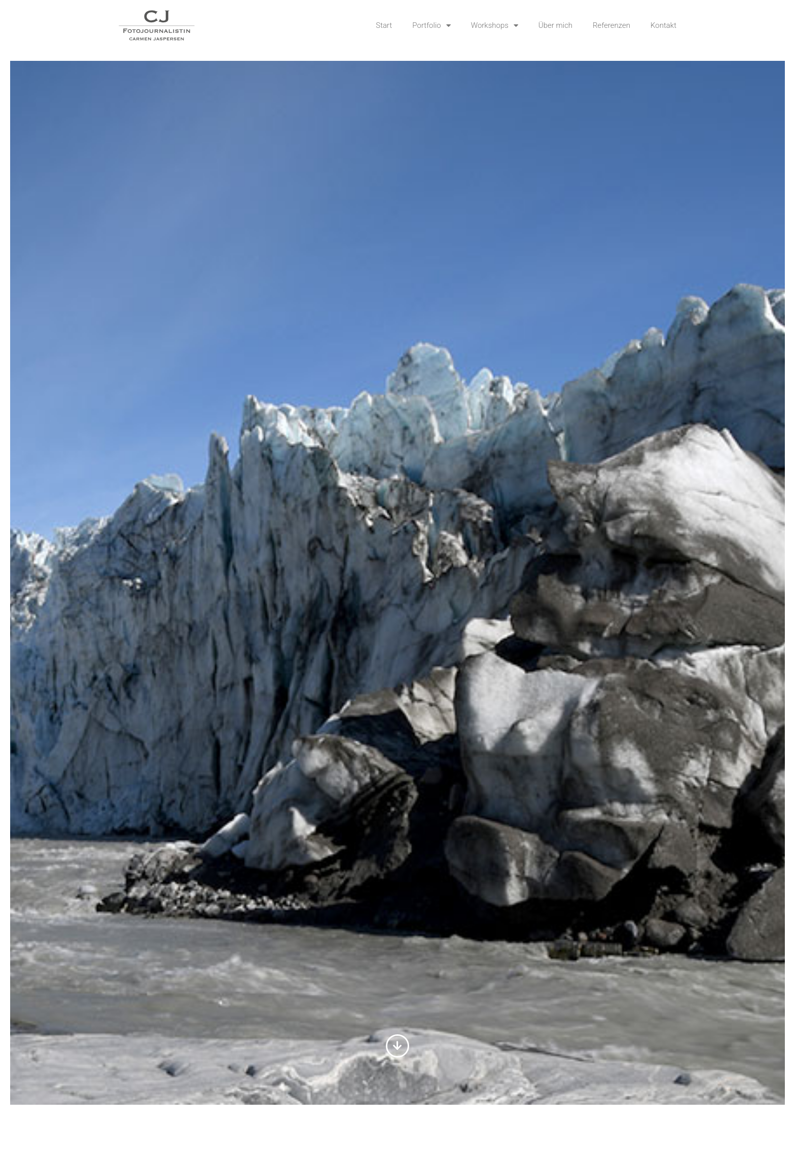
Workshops (494, 25)
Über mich (555, 25)
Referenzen (611, 25)
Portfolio (431, 25)
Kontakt (663, 25)
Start (384, 25)
